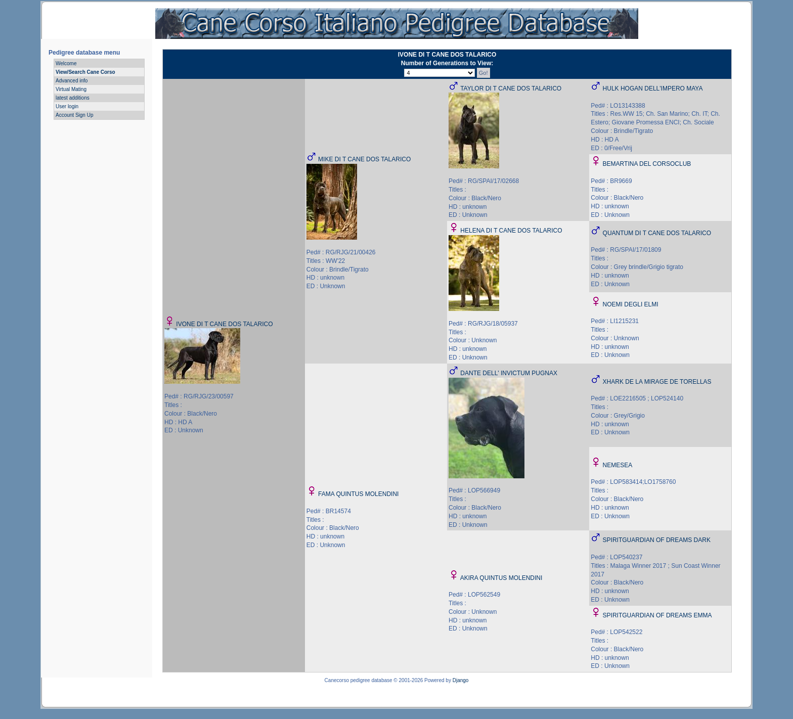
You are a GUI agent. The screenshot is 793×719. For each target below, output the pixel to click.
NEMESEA (618, 465)
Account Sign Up (75, 115)
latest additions (73, 98)
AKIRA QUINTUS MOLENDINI (501, 577)
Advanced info (71, 80)
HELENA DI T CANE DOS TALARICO (511, 230)
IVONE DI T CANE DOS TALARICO (224, 324)
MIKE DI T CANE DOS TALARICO (364, 159)
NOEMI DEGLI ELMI (630, 304)
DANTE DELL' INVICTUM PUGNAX (508, 373)
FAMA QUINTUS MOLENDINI (358, 494)
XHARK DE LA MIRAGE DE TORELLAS (657, 381)
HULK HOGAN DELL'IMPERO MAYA (653, 88)
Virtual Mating (71, 89)
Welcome (66, 63)
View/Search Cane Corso (85, 72)
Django (461, 680)
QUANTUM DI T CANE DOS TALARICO (657, 233)
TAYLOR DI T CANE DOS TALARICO (510, 88)
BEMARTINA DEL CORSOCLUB (647, 163)
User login (67, 106)
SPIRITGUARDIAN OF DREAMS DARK (657, 540)
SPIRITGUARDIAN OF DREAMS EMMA (657, 615)
